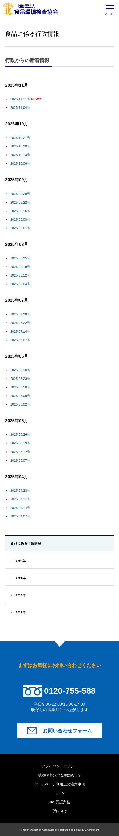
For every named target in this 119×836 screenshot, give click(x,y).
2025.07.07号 (20, 340)
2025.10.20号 (20, 146)
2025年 (21, 561)
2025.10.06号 (20, 163)
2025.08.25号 (20, 258)
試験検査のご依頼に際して (59, 775)
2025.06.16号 (20, 387)
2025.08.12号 (20, 275)
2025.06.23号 (20, 379)
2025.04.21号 (20, 499)
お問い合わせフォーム (67, 730)
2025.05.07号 (20, 460)
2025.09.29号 (20, 194)
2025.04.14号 (20, 508)
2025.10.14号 (20, 155)
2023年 (21, 595)
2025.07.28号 (20, 314)
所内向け (59, 811)
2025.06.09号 (20, 396)
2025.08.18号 (20, 267)
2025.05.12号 (20, 452)
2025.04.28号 (20, 491)
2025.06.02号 (20, 404)
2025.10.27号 (20, 138)
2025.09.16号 (20, 211)
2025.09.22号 (20, 202)
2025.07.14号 (20, 331)
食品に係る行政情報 (26, 543)
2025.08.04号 (20, 284)
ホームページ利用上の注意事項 (59, 784)
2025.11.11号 (20, 99)
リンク (59, 793)
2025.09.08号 (20, 219)
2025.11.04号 (20, 108)
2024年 (21, 578)
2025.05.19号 (20, 443)
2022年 (21, 612)
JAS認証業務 (59, 802)
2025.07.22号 (20, 323)
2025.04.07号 (20, 516)
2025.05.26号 (20, 434)
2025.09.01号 (20, 228)
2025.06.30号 (20, 370)
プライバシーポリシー (60, 766)
